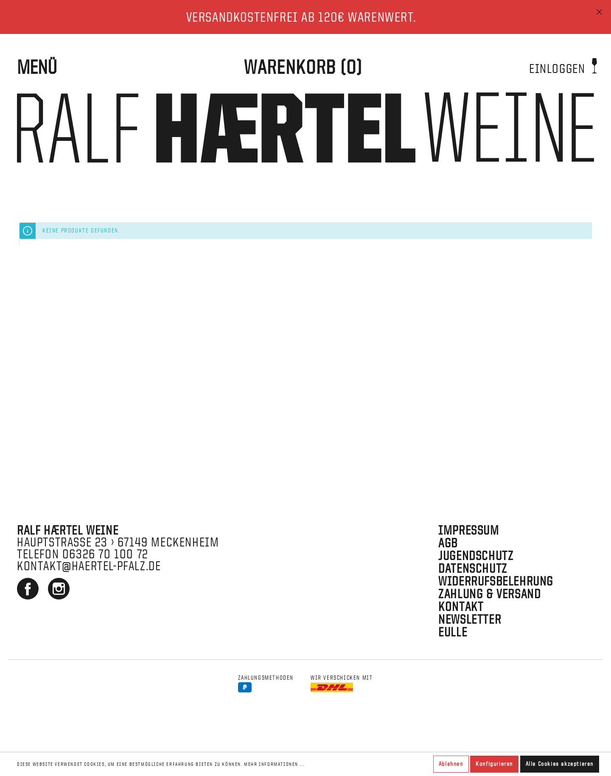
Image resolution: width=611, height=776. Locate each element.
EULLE (452, 632)
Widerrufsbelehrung (495, 581)
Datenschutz (472, 568)
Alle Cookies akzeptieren (560, 764)
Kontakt (460, 606)
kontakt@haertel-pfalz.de (89, 565)
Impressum (468, 530)
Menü (37, 67)
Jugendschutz (475, 555)
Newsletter (469, 619)
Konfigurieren (494, 764)
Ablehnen (451, 764)
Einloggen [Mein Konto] (563, 65)
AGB (448, 542)
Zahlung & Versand (489, 593)
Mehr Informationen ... (274, 764)
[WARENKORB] (302, 67)
